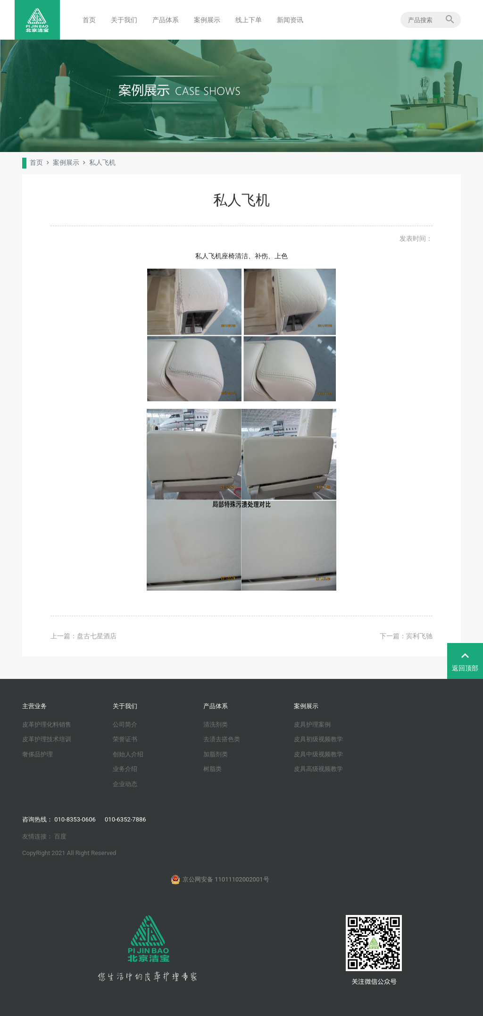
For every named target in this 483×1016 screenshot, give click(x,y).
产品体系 (165, 20)
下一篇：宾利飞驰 (406, 636)
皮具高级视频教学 (318, 768)
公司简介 (125, 724)
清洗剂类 (215, 724)
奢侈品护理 (37, 754)
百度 (60, 836)
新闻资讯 (290, 20)
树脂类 (212, 768)
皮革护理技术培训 (46, 739)
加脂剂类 (215, 754)
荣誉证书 (125, 739)
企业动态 (125, 783)
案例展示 (207, 20)
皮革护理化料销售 (46, 724)
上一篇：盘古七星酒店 (83, 636)
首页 (89, 20)
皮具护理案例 (312, 724)
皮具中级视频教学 (318, 754)
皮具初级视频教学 (318, 739)
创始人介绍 (128, 754)
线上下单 (248, 20)
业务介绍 (125, 768)
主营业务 (34, 706)
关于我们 (124, 20)
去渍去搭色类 (221, 739)
